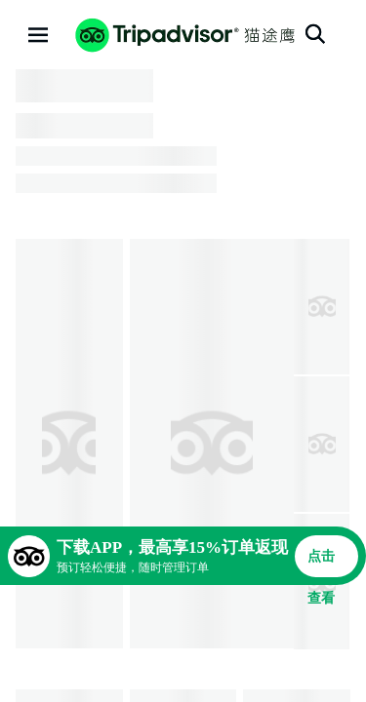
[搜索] (315, 34)
